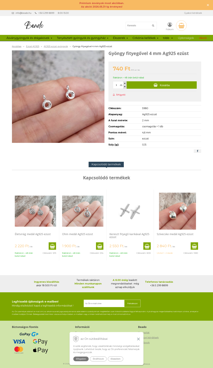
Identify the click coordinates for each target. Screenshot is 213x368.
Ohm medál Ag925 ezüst (77, 234)
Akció (203, 38)
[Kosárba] (162, 85)
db (121, 85)
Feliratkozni (132, 303)
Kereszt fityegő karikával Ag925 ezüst (129, 235)
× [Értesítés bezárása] (208, 5)
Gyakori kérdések (193, 13)
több (168, 38)
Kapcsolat (144, 332)
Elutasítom (115, 359)
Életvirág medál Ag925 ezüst (33, 234)
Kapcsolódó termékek (106, 164)
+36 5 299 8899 (46, 13)
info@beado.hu (23, 13)
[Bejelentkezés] (170, 26)
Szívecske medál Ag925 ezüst (175, 234)
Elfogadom (81, 359)
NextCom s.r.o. (144, 364)
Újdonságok (186, 38)
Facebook (144, 342)
